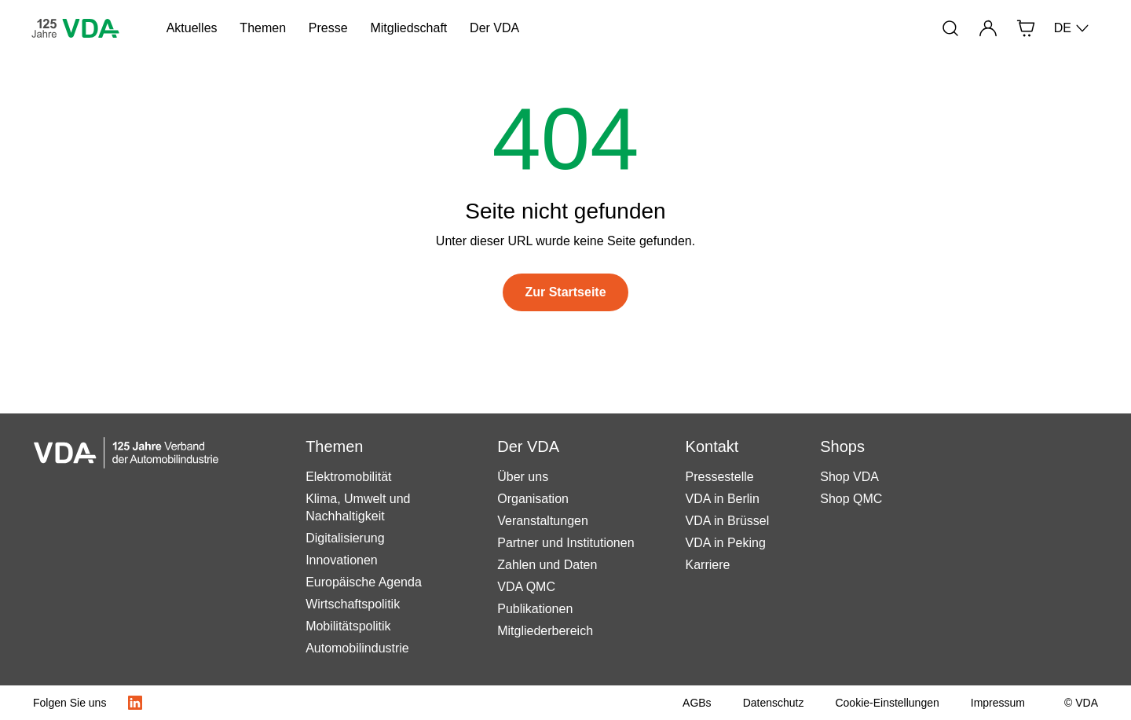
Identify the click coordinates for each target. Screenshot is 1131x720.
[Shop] (1026, 28)
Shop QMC (851, 498)
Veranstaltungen (542, 520)
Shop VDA (849, 476)
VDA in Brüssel (728, 520)
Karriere (708, 564)
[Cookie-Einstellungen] (887, 703)
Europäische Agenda (364, 582)
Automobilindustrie (357, 648)
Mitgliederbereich (545, 630)
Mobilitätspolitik (348, 626)
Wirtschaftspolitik (353, 604)
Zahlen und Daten (547, 564)
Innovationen (342, 560)
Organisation (533, 498)
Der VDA (494, 28)
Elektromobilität (348, 476)
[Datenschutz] (773, 703)
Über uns (522, 476)
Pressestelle (720, 476)
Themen (263, 28)
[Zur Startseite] (565, 292)
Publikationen (535, 608)
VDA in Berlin (722, 498)
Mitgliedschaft (408, 28)
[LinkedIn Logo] (135, 703)
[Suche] (950, 28)
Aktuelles (192, 28)
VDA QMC (526, 586)
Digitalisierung (345, 538)
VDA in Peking (726, 542)
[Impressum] (998, 703)
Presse (328, 28)
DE (1072, 28)
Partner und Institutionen (565, 542)
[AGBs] (697, 703)
